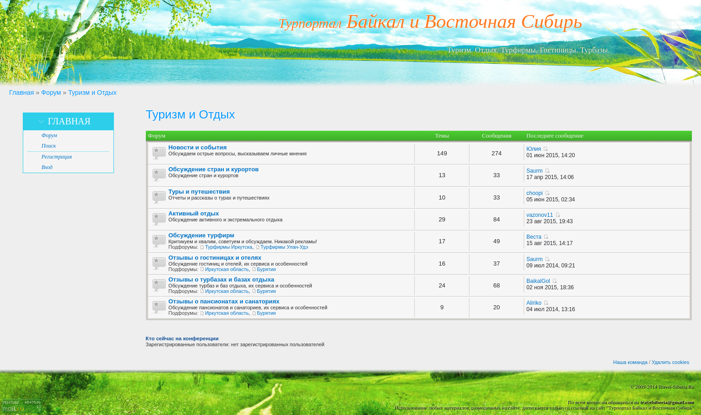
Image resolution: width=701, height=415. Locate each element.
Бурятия (266, 269)
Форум (51, 92)
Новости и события (198, 147)
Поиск (48, 146)
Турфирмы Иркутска (228, 247)
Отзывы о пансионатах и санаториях (224, 301)
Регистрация (56, 157)
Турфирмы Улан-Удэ (284, 247)
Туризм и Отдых (92, 92)
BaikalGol (538, 281)
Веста (533, 237)
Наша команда (630, 362)
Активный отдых (194, 213)
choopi (534, 193)
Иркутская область (227, 269)
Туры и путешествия (199, 191)
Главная (21, 92)
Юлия (533, 149)
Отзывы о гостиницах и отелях (215, 257)
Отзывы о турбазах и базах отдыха (221, 279)
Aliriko (533, 303)
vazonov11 (539, 215)
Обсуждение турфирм (201, 235)
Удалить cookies (670, 362)
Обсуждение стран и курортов (214, 169)
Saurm (534, 171)
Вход (46, 167)
